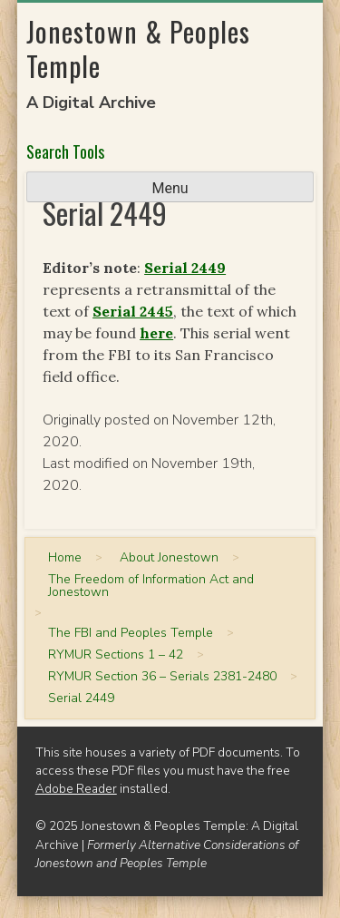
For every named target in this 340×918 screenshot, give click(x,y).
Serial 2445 (132, 311)
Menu (169, 188)
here (156, 333)
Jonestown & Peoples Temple (138, 48)
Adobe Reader (76, 788)
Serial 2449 (185, 268)
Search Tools (65, 151)
